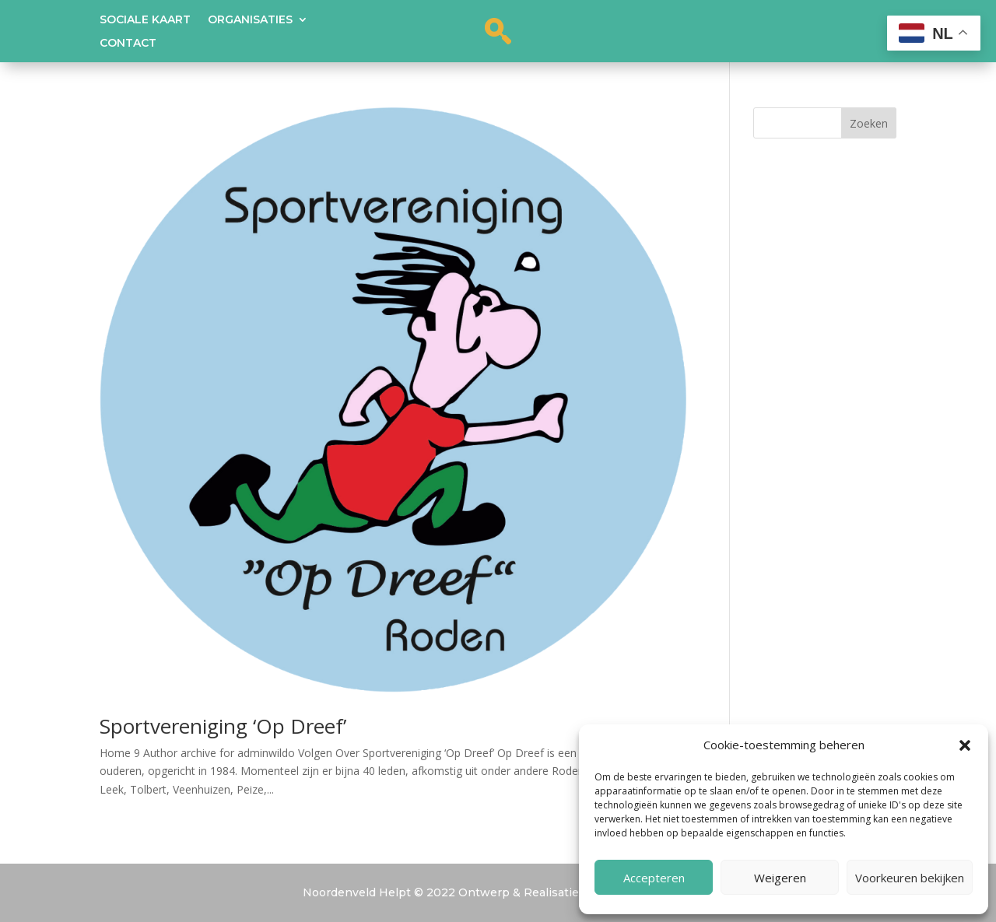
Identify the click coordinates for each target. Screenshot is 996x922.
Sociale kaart (145, 20)
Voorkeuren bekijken (909, 877)
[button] (965, 745)
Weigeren (780, 877)
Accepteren (654, 877)
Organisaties (250, 20)
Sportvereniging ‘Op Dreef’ (223, 726)
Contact (128, 43)
